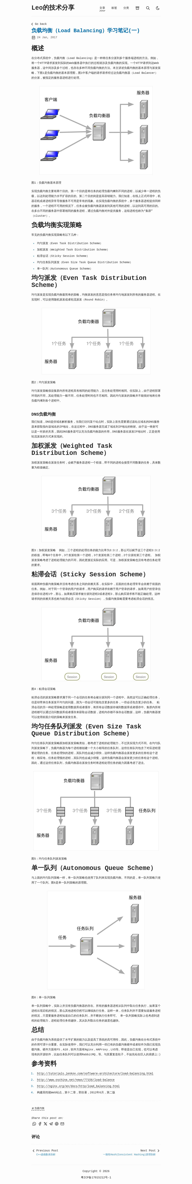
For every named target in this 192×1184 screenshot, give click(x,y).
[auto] (158, 8)
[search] (147, 8)
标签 (114, 8)
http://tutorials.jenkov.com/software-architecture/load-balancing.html (95, 1073)
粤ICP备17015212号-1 (96, 1177)
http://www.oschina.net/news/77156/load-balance (76, 1080)
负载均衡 (37, 1108)
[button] (96, 130)
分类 (126, 8)
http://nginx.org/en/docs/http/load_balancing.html (78, 1086)
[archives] (137, 8)
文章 (102, 8)
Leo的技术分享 (52, 8)
